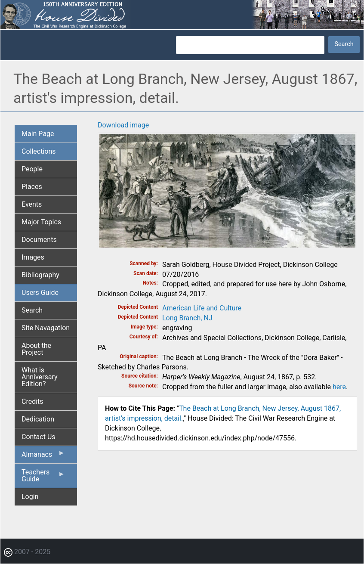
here (339, 387)
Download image (123, 125)
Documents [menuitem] (39, 240)
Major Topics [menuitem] (41, 222)
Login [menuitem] (30, 497)
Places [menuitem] (32, 187)
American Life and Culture (201, 308)
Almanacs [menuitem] (43, 456)
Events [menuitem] (32, 204)
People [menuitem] (32, 169)
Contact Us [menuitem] (39, 437)
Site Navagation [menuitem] (46, 328)
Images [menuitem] (33, 257)
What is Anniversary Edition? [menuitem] (40, 377)
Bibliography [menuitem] (40, 275)
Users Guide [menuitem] (40, 292)
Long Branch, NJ (187, 318)
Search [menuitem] (32, 310)
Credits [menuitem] (32, 401)
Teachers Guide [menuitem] (43, 478)
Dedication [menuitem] (38, 419)
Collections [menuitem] (39, 151)
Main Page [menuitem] (38, 134)
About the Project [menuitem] (36, 348)
